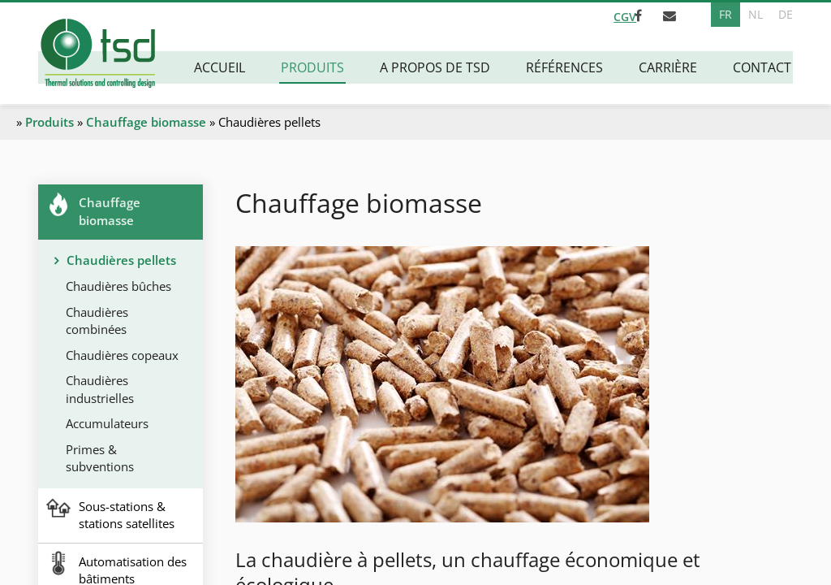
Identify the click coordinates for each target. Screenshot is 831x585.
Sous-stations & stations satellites (126, 513)
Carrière (669, 67)
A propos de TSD (436, 67)
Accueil (221, 67)
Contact (763, 67)
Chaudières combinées (98, 319)
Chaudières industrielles (101, 388)
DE (785, 14)
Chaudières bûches (119, 286)
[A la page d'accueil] (97, 54)
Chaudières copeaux (123, 354)
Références (566, 67)
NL (754, 14)
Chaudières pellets (121, 260)
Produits (314, 67)
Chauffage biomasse (146, 122)
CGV (611, 15)
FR (724, 14)
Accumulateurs (108, 422)
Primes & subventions (101, 457)
